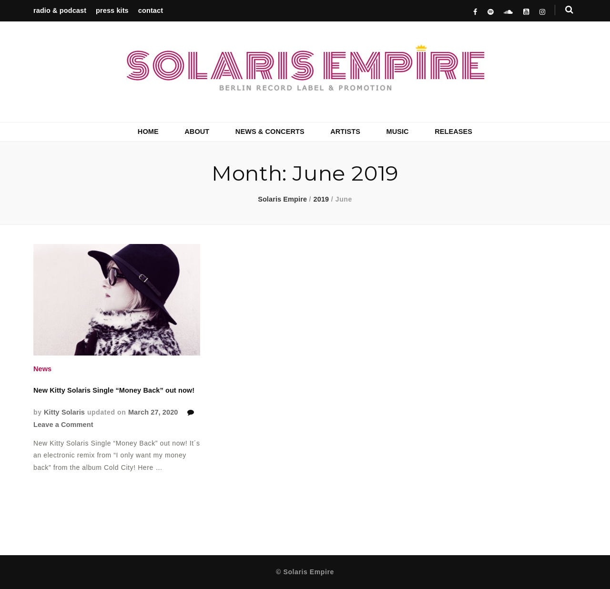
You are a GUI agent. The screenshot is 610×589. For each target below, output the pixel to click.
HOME (148, 131)
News (42, 369)
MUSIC (397, 131)
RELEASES (453, 131)
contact (150, 10)
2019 (321, 199)
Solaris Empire (282, 199)
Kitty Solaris (64, 412)
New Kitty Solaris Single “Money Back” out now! (113, 390)
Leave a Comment (63, 424)
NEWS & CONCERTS (270, 131)
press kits (112, 10)
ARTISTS (345, 131)
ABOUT (196, 131)
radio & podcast (59, 10)
